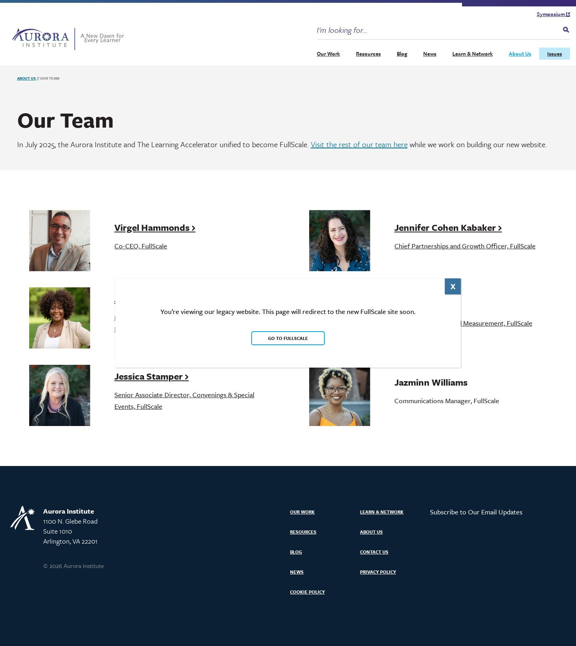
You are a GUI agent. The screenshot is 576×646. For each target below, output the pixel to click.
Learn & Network (472, 54)
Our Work (328, 54)
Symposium (553, 14)
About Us (520, 54)
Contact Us (374, 551)
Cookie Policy (307, 591)
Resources (368, 54)
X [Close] (453, 286)
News (429, 54)
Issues (554, 54)
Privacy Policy (378, 571)
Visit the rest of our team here (359, 144)
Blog (402, 54)
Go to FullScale (288, 338)
